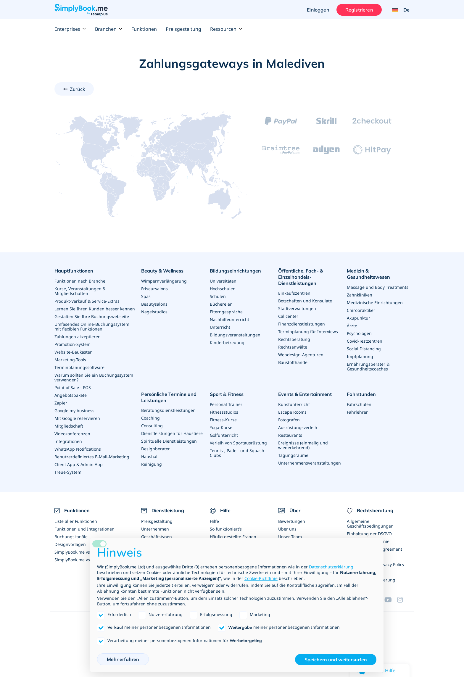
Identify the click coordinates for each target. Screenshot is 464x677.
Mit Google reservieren (77, 418)
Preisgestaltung (183, 29)
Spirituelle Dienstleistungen (169, 441)
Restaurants (290, 435)
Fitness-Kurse (223, 420)
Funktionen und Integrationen (84, 529)
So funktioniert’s (226, 529)
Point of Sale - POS (72, 387)
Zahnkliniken (359, 295)
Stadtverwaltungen (297, 308)
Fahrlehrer (357, 412)
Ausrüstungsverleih (297, 427)
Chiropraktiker (361, 310)
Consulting (152, 425)
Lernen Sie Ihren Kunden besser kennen (94, 309)
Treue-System (67, 472)
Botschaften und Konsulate (305, 301)
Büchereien (221, 304)
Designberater (155, 449)
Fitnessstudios (224, 412)
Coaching (150, 418)
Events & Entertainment (305, 394)
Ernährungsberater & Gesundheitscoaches (368, 366)
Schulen (218, 296)
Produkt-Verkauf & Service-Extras (87, 301)
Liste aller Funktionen (75, 521)
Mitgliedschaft (68, 426)
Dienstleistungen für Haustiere (172, 433)
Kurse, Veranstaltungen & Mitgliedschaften (80, 291)
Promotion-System (72, 344)
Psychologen (359, 333)
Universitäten (223, 281)
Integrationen (68, 441)
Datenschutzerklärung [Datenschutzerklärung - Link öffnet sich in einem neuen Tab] (331, 567)
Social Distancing (364, 349)
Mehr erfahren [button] (123, 659)
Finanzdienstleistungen (301, 324)
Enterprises (70, 29)
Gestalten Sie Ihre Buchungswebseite (91, 316)
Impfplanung (360, 356)
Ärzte (352, 325)
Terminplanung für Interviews (308, 331)
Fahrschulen (359, 404)
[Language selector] (399, 10)
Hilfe (214, 521)
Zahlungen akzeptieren (77, 336)
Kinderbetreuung (227, 342)
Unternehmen (155, 529)
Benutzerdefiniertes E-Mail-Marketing (91, 457)
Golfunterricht (224, 435)
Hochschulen (223, 288)
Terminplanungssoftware (79, 367)
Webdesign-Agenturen (300, 354)
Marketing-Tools (70, 359)
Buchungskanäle (71, 536)
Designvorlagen (70, 544)
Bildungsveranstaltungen (235, 335)
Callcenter (288, 316)
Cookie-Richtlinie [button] (261, 578)
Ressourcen (226, 29)
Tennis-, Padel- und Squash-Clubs (238, 453)
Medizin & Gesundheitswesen (368, 274)
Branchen (109, 29)
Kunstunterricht (294, 404)
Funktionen (144, 29)
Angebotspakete (70, 395)
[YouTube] (390, 600)
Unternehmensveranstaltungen (309, 463)
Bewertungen (291, 521)
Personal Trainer (226, 404)
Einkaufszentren (294, 293)
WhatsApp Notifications (77, 449)
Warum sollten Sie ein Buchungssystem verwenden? (93, 377)
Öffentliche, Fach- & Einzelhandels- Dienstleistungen (300, 277)
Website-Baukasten (73, 352)
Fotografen (289, 420)
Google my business (74, 410)
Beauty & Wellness (162, 271)
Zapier (60, 403)
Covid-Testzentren (364, 341)
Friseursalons (154, 288)
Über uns (287, 529)
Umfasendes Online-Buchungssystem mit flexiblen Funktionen (91, 326)
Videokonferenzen (72, 433)
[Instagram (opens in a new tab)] (403, 600)
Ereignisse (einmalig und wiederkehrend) (303, 445)
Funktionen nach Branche (79, 281)
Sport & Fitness (227, 394)
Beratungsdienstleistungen (168, 410)
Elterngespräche (226, 312)
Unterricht (220, 327)
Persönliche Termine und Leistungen (168, 397)
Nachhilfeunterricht (229, 319)
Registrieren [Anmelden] (359, 10)
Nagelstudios (154, 312)
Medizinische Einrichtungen (375, 302)
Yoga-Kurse (221, 427)
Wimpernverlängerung (164, 281)
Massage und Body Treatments (377, 287)
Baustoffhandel (293, 362)
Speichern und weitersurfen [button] (335, 660)
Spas (146, 296)
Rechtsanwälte (292, 347)
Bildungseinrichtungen (235, 271)
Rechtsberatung (294, 339)
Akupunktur (358, 318)
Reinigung (151, 464)
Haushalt (150, 456)
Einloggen (318, 10)
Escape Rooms (292, 412)
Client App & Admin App (78, 464)
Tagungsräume (293, 455)
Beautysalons (154, 304)
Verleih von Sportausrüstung (238, 443)
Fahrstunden (361, 394)
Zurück (77, 89)
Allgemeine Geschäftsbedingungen (370, 523)
